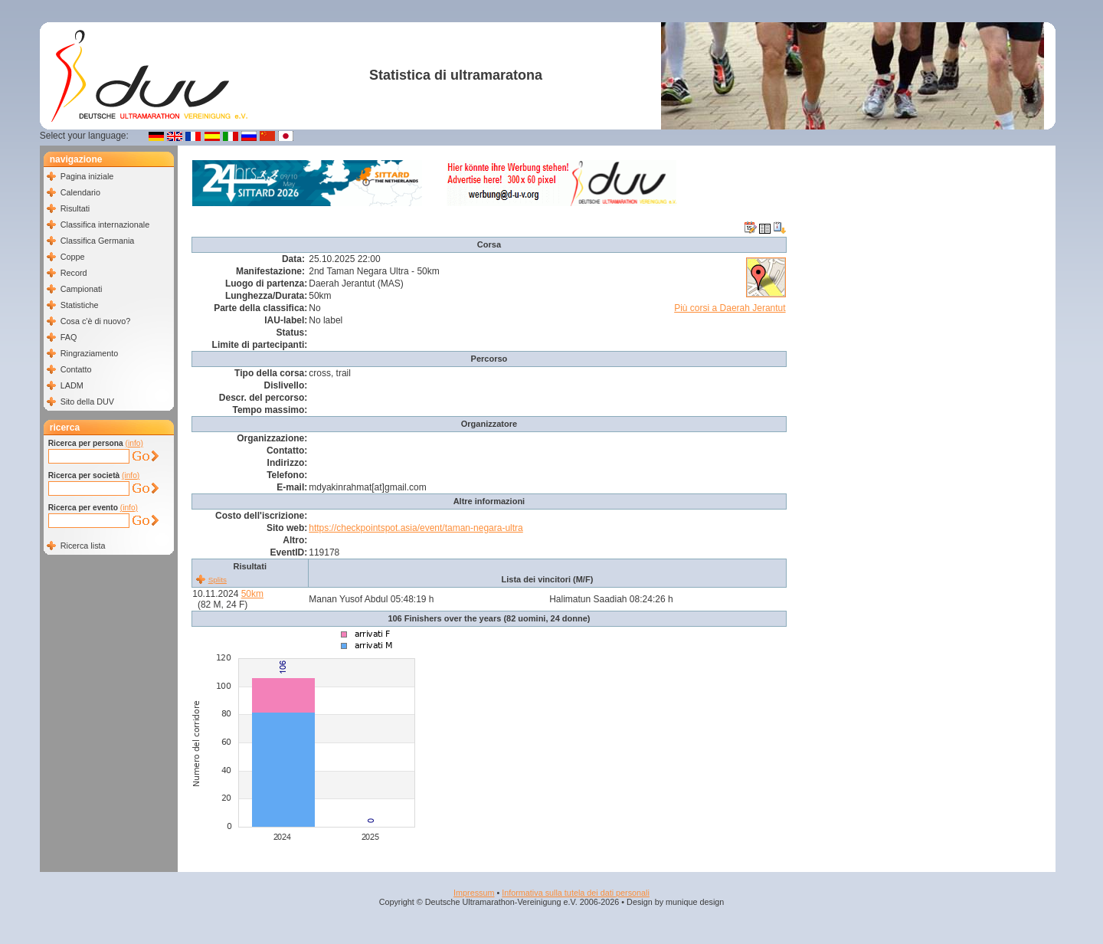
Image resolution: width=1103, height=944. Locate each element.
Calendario (80, 192)
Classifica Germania (98, 240)
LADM (72, 385)
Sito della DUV (87, 401)
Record (74, 272)
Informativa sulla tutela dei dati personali (576, 892)
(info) (134, 443)
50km (252, 593)
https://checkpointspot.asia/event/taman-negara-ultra (416, 528)
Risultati (75, 208)
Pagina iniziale (87, 176)
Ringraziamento (90, 353)
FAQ (69, 337)
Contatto (76, 369)
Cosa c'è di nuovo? (96, 321)
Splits (217, 579)
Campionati (82, 288)
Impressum (473, 892)
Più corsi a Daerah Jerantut (729, 308)
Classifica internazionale (105, 224)
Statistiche (80, 305)
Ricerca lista (83, 545)
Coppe (73, 256)
